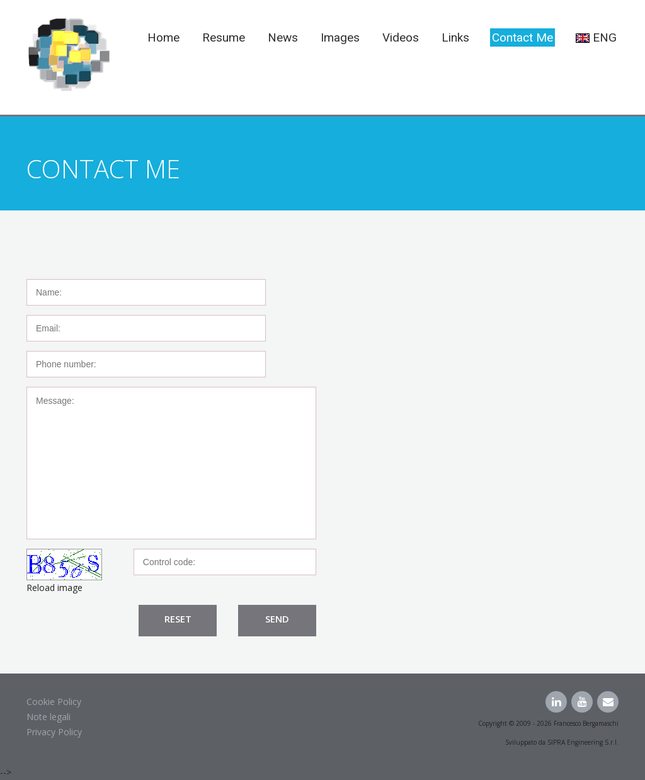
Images (340, 37)
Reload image (54, 588)
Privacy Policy (54, 732)
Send (277, 618)
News (283, 37)
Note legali (48, 717)
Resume (223, 37)
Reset (177, 618)
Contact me (522, 37)
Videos (400, 37)
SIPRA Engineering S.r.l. (583, 742)
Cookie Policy (53, 702)
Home (163, 37)
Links (455, 37)
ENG (596, 37)
